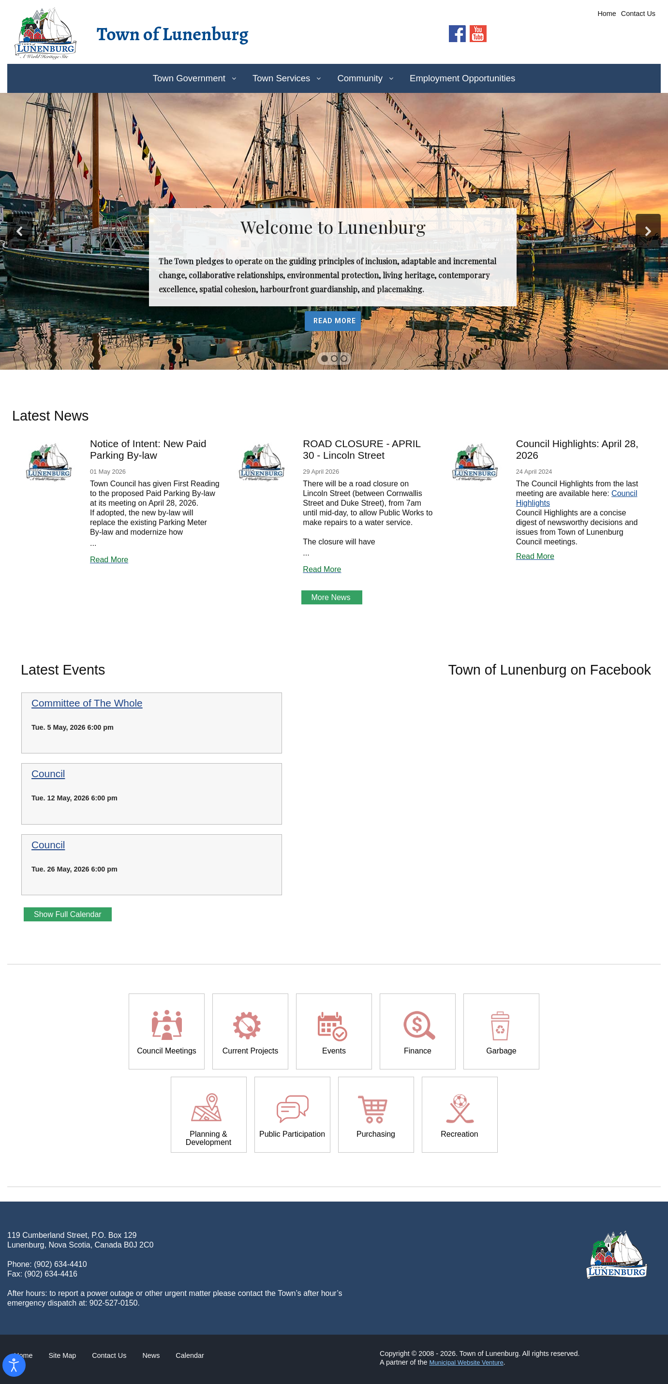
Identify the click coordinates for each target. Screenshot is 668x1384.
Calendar (190, 1355)
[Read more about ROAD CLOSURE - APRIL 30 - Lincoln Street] (262, 463)
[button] (19, 231)
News (151, 1355)
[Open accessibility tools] (14, 1365)
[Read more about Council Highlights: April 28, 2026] (475, 463)
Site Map (62, 1355)
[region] (334, 231)
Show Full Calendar (68, 914)
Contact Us (638, 13)
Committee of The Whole (87, 703)
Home (606, 13)
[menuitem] (194, 78)
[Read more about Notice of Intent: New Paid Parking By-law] (49, 463)
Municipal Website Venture (466, 1362)
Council (48, 773)
